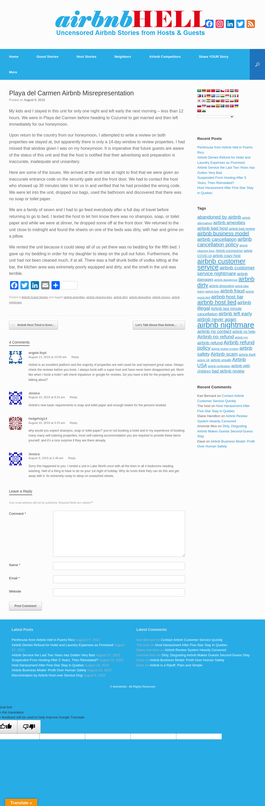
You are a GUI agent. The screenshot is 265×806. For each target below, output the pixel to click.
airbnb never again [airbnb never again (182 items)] (216, 319)
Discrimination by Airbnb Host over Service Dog (47, 675)
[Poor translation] (29, 726)
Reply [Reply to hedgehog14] (73, 422)
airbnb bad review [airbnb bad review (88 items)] (242, 229)
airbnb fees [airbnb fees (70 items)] (212, 291)
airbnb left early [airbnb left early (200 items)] (235, 313)
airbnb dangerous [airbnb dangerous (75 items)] (226, 279)
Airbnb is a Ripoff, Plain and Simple (176, 665)
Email (14, 578)
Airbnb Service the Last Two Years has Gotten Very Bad (53, 655)
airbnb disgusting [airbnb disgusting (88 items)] (221, 286)
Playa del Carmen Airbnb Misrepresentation (71, 93)
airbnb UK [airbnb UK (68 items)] (203, 360)
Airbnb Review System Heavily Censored (195, 650)
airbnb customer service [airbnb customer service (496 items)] (221, 264)
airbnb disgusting (140, 297)
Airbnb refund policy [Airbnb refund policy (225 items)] (225, 345)
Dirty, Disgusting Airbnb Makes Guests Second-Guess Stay (225, 431)
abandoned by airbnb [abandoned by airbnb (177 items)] (219, 217)
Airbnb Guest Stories (35, 297)
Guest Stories (47, 57)
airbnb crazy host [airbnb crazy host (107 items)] (227, 256)
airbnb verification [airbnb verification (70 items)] (219, 366)
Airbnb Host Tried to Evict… (33, 325)
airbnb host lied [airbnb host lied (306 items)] (216, 302)
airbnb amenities (74, 297)
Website (15, 591)
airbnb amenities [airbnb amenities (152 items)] (229, 222)
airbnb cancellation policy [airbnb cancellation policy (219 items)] (224, 242)
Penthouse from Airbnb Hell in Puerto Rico (43, 640)
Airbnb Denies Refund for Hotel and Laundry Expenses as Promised (62, 645)
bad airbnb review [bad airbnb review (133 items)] (228, 371)
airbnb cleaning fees (99, 297)
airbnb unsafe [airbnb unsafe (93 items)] (221, 360)
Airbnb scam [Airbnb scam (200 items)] (224, 354)
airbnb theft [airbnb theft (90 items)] (247, 354)
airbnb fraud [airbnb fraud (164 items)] (232, 291)
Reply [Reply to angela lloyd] (75, 357)
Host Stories (87, 57)
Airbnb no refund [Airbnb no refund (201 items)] (215, 336)
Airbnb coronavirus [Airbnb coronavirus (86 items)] (229, 251)
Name (14, 565)
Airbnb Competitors (165, 57)
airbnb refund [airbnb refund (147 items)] (210, 342)
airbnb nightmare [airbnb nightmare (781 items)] (225, 324)
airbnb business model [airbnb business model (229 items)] (223, 233)
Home (13, 57)
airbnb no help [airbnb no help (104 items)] (243, 332)
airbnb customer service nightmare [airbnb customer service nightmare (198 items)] (226, 270)
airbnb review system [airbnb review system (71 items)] (225, 348)
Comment (17, 514)
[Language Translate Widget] (215, 116)
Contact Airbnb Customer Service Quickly (192, 640)
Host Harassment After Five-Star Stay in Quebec (48, 665)
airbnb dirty (121, 297)
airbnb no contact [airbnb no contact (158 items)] (214, 331)
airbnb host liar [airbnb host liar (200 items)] (227, 296)
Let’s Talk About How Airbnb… (159, 325)
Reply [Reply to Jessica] (73, 397)
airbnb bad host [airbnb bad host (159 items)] (212, 228)
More (13, 72)
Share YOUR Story (214, 57)
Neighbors (122, 57)
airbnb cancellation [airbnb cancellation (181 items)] (217, 239)
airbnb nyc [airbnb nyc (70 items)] (241, 337)
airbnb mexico (161, 297)
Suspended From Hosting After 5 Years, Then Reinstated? (55, 660)
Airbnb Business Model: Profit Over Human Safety (49, 670)
